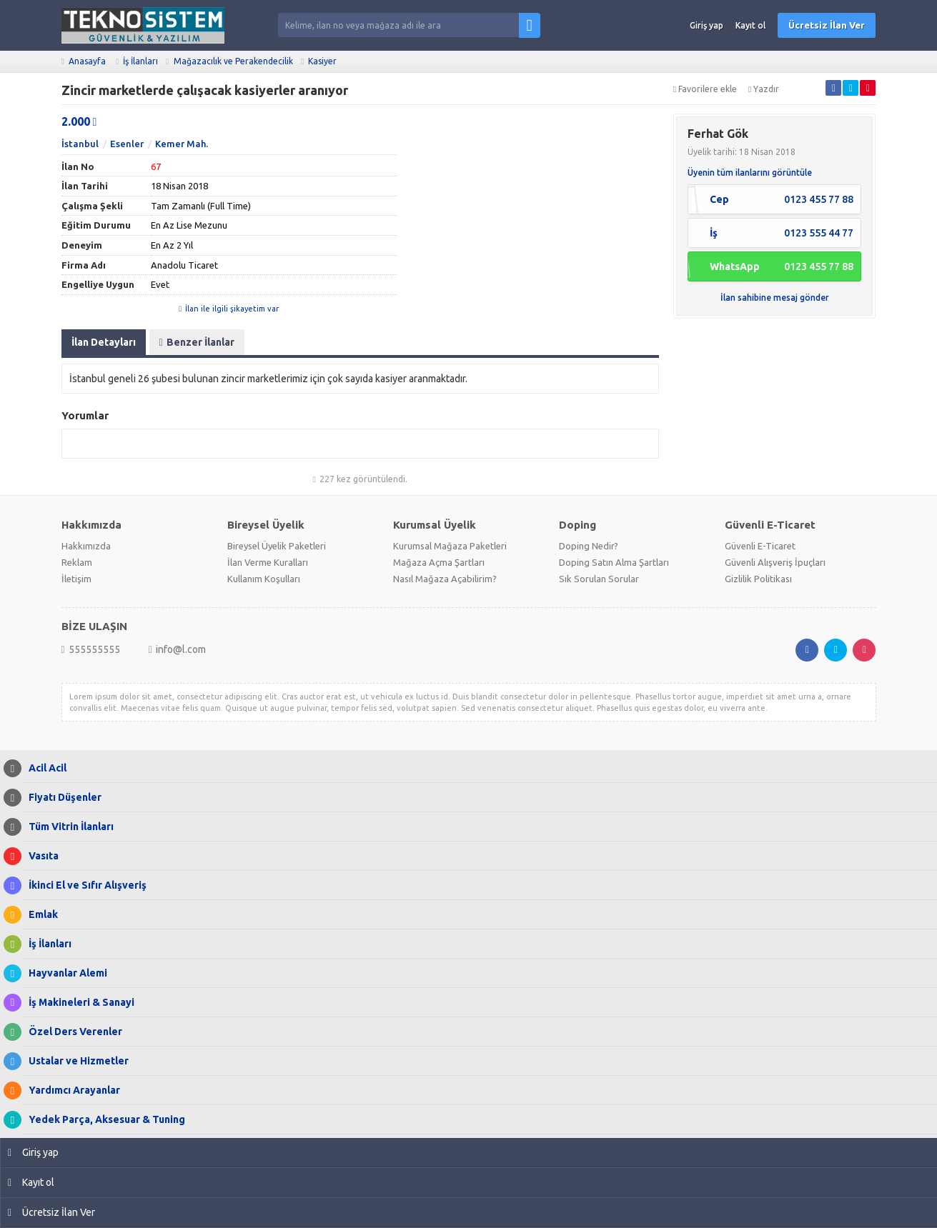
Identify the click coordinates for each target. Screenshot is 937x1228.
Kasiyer (322, 61)
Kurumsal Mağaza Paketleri (450, 546)
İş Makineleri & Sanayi (77, 1003)
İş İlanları (140, 61)
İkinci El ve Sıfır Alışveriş (84, 885)
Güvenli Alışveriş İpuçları (775, 562)
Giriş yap (706, 25)
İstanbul (80, 144)
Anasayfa (87, 61)
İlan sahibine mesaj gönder (774, 297)
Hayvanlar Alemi (64, 973)
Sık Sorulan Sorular (599, 579)
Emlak (39, 915)
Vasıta (40, 856)
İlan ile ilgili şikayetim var (229, 308)
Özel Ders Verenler (71, 1032)
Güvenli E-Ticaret (760, 546)
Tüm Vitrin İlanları (67, 827)
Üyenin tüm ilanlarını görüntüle (750, 172)
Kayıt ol (750, 25)
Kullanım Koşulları (263, 579)
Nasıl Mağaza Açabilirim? (445, 579)
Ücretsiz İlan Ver (826, 25)
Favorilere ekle (705, 89)
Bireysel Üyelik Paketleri (276, 546)
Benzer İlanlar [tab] (196, 342)
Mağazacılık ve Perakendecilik (233, 61)
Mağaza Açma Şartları (439, 562)
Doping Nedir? (588, 546)
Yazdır (763, 89)
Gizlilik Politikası (758, 579)
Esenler (127, 144)
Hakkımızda (86, 546)
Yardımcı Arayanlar (70, 1090)
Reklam (76, 562)
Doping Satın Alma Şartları (614, 562)
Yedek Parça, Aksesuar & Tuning (103, 1120)
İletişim (76, 579)
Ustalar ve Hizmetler (75, 1061)
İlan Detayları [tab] (103, 342)
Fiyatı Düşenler (61, 798)
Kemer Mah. (181, 144)
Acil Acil (43, 768)
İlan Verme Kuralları (267, 562)
